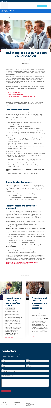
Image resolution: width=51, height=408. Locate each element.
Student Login (4, 1)
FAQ (15, 404)
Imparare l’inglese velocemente (5, 405)
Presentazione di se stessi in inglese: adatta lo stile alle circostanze (39, 303)
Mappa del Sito (17, 402)
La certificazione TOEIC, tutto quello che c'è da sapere (13, 302)
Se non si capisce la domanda (15, 94)
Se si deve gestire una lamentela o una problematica (21, 96)
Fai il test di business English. (13, 176)
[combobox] (25, 371)
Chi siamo (3, 402)
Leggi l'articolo (9, 337)
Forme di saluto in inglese (14, 92)
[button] (49, 5)
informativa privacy (43, 388)
